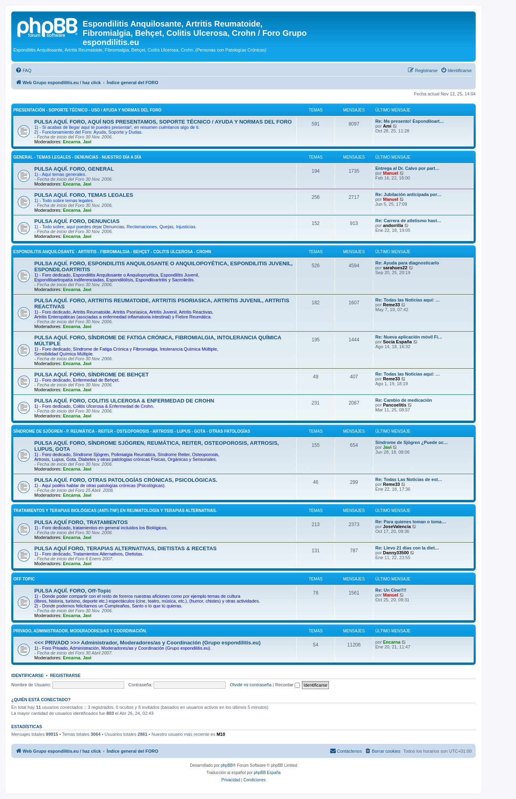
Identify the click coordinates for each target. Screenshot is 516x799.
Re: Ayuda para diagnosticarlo (407, 262)
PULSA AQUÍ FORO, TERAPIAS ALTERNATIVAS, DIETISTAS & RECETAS (125, 548)
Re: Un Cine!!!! (390, 590)
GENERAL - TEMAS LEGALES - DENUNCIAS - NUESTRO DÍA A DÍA (77, 157)
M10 (220, 734)
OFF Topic (24, 579)
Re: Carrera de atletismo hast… (408, 220)
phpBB (227, 765)
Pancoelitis (394, 405)
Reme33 (391, 304)
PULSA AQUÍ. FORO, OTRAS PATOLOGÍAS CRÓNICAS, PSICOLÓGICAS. (125, 480)
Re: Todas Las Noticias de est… (408, 479)
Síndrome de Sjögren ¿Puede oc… (411, 442)
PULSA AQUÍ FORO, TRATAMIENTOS (81, 522)
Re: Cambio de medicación (403, 400)
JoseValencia (397, 526)
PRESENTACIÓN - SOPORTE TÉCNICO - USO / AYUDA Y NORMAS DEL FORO (87, 110)
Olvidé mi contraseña (250, 684)
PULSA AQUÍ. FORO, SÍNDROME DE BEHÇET (91, 375)
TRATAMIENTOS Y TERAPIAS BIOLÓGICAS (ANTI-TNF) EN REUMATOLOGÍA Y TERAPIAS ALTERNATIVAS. (115, 510)
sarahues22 (395, 267)
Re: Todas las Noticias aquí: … (407, 299)
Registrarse (65, 675)
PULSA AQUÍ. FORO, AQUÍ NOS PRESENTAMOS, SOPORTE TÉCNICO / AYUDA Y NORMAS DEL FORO (163, 122)
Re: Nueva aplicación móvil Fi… (408, 336)
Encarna (71, 141)
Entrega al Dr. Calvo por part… (407, 168)
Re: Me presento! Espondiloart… (409, 121)
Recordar (287, 684)
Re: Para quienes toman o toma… (410, 521)
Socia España (397, 341)
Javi (87, 141)
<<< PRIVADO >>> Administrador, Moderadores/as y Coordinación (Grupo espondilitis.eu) (147, 643)
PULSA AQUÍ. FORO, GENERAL (74, 169)
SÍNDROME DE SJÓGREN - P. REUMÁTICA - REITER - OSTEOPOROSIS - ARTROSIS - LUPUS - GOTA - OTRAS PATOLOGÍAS (131, 431)
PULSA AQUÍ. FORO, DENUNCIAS (77, 221)
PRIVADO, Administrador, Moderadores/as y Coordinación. (80, 631)
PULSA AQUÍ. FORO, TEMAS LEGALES (83, 195)
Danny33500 (396, 552)
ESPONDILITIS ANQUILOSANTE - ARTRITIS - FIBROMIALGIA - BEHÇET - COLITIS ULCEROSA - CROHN (112, 252)
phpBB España (267, 772)
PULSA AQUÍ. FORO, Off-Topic (72, 591)
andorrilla (393, 225)
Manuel (390, 173)
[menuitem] (23, 70)
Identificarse (27, 675)
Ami (387, 126)
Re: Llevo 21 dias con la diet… (407, 547)
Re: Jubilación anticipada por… (408, 194)
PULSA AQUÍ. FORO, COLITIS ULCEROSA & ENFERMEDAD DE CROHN (124, 401)
